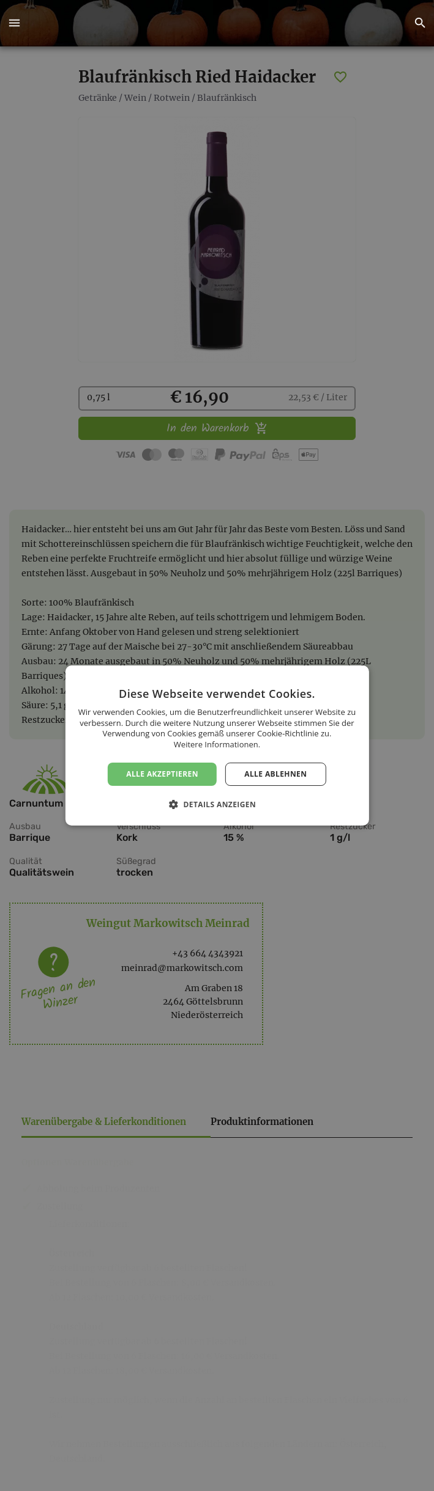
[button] (14, 23)
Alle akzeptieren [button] (162, 774)
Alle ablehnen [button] (275, 774)
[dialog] (217, 745)
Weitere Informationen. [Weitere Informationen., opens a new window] (217, 744)
